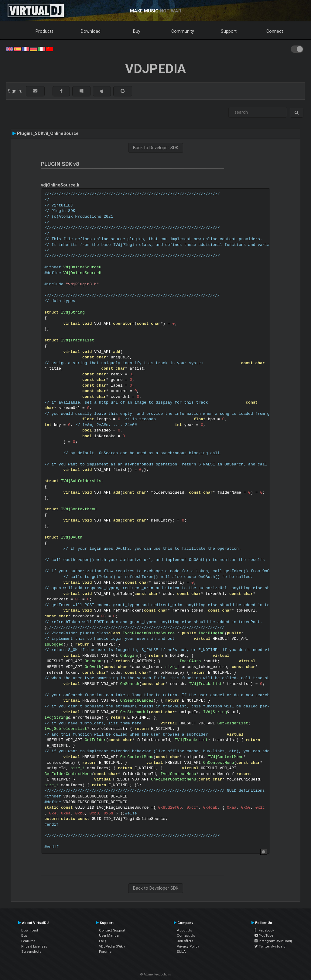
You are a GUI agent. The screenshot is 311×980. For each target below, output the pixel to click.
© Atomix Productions (155, 974)
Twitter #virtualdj (270, 946)
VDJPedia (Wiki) (112, 946)
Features (28, 941)
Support (229, 31)
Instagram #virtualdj (273, 941)
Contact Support (112, 930)
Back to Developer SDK (155, 147)
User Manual (109, 935)
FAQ (102, 941)
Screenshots (31, 951)
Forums (105, 951)
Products (44, 31)
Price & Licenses (34, 946)
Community (182, 31)
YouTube (264, 935)
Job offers (185, 941)
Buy (136, 31)
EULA (181, 951)
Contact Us (186, 935)
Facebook (264, 930)
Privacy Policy (188, 946)
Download (91, 31)
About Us (184, 930)
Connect (274, 31)
